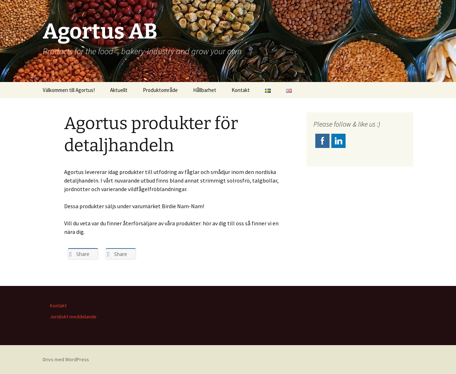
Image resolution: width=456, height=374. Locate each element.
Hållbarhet (204, 90)
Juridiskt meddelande (73, 316)
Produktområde (160, 90)
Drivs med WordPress (66, 359)
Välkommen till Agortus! (69, 90)
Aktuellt (119, 90)
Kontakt (241, 90)
